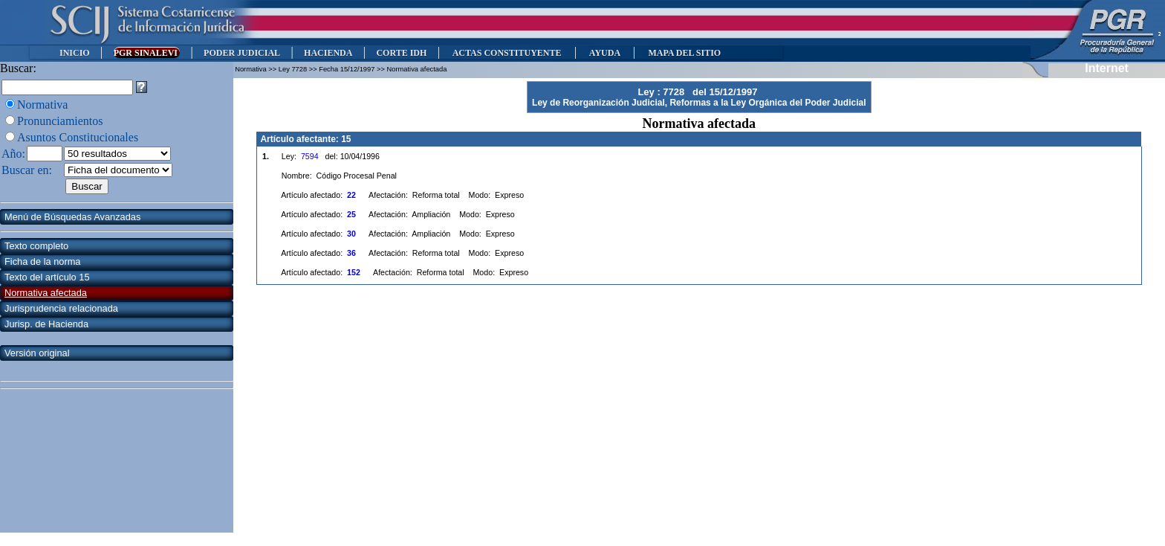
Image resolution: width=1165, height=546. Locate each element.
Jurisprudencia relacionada (61, 308)
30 (351, 233)
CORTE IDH (401, 53)
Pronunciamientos (60, 121)
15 (346, 139)
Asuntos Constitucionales (77, 137)
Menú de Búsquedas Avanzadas (72, 216)
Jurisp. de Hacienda (46, 324)
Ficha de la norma (42, 261)
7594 (310, 156)
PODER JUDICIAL (242, 53)
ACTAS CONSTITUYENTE (506, 53)
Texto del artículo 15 (47, 277)
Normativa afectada (45, 292)
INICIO (74, 53)
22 (351, 194)
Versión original (37, 353)
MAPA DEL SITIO (684, 53)
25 (351, 214)
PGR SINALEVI (147, 53)
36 (351, 252)
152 (353, 272)
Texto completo (36, 245)
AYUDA (604, 53)
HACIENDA (328, 53)
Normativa (42, 104)
